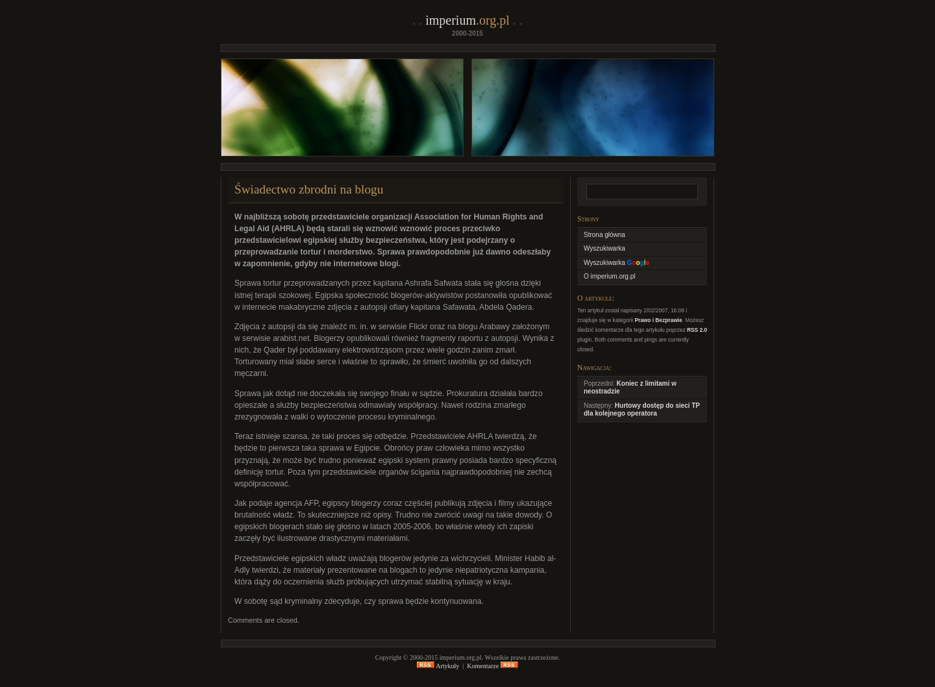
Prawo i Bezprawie (658, 320)
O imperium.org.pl (609, 276)
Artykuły (438, 665)
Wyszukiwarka (604, 248)
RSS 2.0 (697, 330)
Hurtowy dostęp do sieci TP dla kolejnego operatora (642, 410)
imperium (467, 20)
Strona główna (604, 234)
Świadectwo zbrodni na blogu (308, 189)
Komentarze (492, 665)
